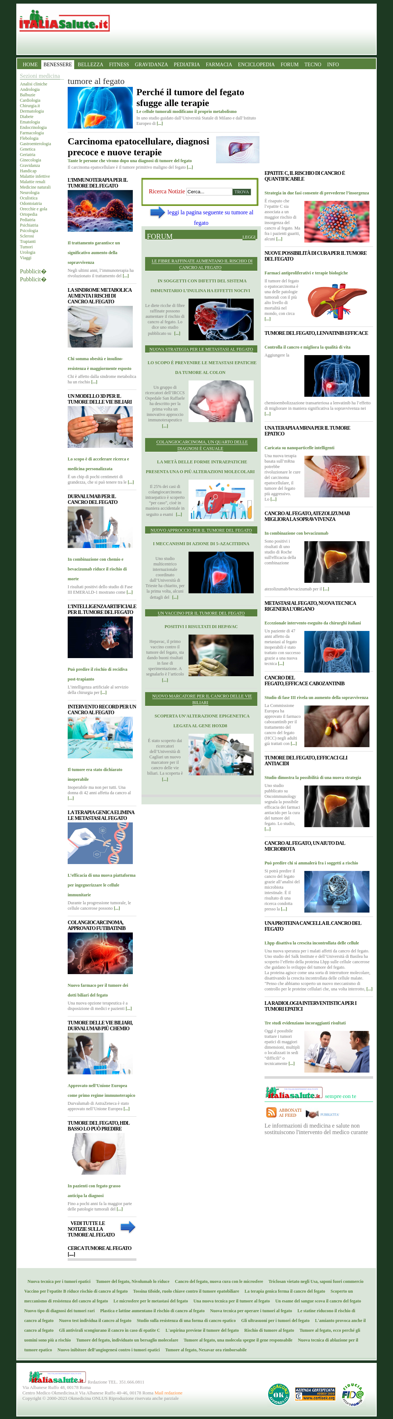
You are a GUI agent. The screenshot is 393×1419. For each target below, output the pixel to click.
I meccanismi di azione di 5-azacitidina (201, 543)
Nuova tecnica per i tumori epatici (57, 1281)
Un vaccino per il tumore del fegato (201, 613)
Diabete (26, 116)
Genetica (27, 149)
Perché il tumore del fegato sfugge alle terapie (190, 97)
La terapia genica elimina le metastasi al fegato (101, 815)
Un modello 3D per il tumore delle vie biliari (100, 399)
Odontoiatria (31, 203)
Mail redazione (168, 1392)
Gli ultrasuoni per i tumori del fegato (273, 1320)
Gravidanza (30, 165)
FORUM (289, 64)
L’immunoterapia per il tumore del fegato (97, 183)
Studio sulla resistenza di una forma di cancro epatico (185, 1320)
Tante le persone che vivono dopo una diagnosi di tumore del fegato (130, 160)
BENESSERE (57, 64)
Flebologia (29, 138)
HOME (30, 64)
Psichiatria (29, 225)
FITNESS (119, 64)
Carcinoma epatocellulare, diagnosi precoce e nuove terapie (138, 146)
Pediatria (27, 219)
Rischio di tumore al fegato (267, 1330)
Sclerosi (27, 236)
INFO (333, 64)
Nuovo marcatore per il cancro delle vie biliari (202, 699)
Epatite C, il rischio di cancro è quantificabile (305, 176)
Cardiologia (30, 100)
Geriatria (27, 154)
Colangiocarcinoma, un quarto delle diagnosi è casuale (202, 445)
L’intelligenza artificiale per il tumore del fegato (102, 609)
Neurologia (29, 192)
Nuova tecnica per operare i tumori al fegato (249, 1310)
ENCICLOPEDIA (256, 64)
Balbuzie (27, 94)
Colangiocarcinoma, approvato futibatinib (97, 925)
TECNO (312, 64)
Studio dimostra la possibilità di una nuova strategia (313, 777)
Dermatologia (32, 111)
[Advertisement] (201, 853)
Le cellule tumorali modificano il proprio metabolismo (186, 111)
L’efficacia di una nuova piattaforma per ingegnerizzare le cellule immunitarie (102, 885)
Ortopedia (28, 214)
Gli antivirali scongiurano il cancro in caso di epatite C (108, 1330)
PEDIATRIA (187, 64)
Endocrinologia (33, 127)
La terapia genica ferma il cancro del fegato (283, 1291)
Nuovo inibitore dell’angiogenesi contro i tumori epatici (107, 1349)
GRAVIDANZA (151, 64)
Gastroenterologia (35, 143)
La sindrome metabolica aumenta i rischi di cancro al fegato (99, 295)
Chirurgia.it (30, 105)
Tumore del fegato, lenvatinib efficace (316, 333)
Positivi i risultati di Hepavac (201, 626)
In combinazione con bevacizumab (296, 533)
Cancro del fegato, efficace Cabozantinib (305, 680)
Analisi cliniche (33, 84)
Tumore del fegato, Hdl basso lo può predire (98, 1126)
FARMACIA (219, 64)
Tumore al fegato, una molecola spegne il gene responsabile (237, 1340)
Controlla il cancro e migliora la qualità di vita (308, 347)
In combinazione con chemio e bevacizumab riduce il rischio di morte (97, 569)
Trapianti (28, 241)
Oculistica (29, 198)
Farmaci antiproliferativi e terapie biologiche (306, 272)
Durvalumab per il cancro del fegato (92, 499)
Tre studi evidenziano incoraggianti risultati (305, 1023)
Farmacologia (32, 132)
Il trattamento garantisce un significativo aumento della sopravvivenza (94, 252)
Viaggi (25, 257)
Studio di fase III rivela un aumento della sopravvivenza (316, 697)
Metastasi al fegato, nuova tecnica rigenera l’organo (310, 606)
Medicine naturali (35, 187)
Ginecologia (30, 160)
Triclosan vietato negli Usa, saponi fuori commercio (314, 1281)
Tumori (26, 246)
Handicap (28, 170)
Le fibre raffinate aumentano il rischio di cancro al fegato (202, 264)
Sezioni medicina (40, 76)
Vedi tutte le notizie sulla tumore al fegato (91, 1229)
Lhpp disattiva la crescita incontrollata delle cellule (312, 943)
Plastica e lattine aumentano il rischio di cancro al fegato (151, 1310)
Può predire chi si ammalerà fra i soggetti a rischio (311, 863)
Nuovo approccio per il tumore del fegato (201, 530)
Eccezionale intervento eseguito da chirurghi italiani (313, 623)
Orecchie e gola (33, 208)
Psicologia (29, 230)
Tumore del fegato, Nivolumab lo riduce (131, 1281)
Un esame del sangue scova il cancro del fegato (316, 1301)
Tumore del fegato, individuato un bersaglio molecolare (125, 1340)
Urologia (27, 252)
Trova (241, 191)
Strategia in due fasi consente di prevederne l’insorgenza (317, 192)
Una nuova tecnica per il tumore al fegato (230, 1301)
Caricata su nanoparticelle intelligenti (299, 447)
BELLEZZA (90, 64)
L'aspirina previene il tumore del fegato (200, 1330)
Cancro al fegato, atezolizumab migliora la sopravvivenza (307, 516)
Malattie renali (32, 181)
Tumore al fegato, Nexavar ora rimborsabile (204, 1349)
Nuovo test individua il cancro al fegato (93, 1320)
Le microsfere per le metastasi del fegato (149, 1301)
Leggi (248, 237)
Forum (160, 236)
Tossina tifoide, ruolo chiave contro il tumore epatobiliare (184, 1291)
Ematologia (30, 122)
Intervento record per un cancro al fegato (102, 709)
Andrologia (30, 89)
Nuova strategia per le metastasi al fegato (201, 349)
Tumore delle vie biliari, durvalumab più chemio (100, 1025)
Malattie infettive (35, 176)
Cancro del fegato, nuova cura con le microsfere (217, 1281)
